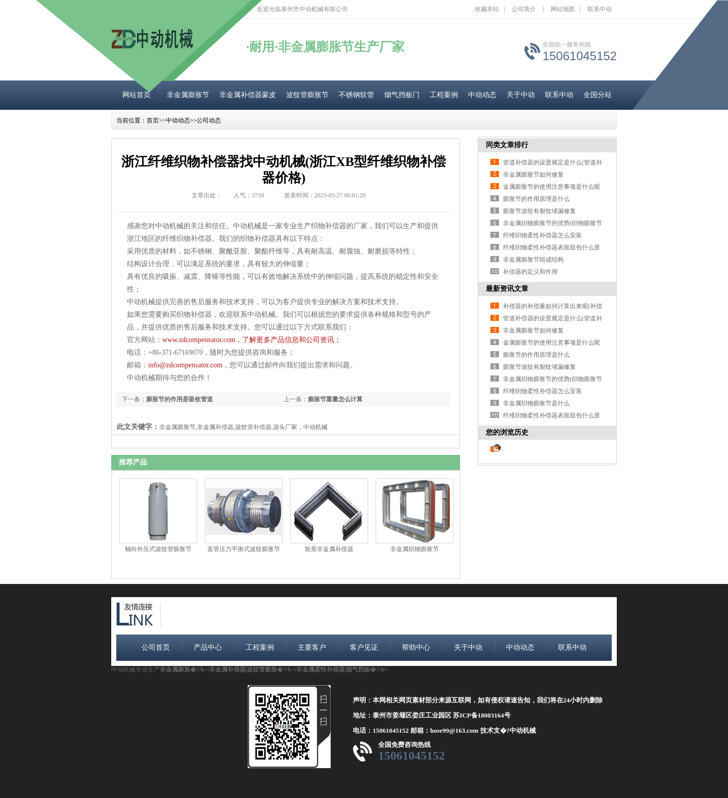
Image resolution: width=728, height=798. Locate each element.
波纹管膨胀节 (307, 95)
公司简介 (524, 9)
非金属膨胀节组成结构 (533, 259)
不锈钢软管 (356, 95)
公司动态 (209, 120)
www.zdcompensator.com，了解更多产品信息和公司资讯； (252, 340)
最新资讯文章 (507, 288)
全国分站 (597, 95)
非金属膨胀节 (188, 95)
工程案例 (444, 95)
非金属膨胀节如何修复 (533, 174)
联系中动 (599, 9)
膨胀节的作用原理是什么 (536, 198)
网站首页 (136, 95)
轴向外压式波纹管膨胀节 (158, 549)
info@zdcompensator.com (185, 365)
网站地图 (563, 9)
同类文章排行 (507, 145)
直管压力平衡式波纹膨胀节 (243, 549)
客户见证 (364, 647)
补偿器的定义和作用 (530, 271)
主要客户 (312, 647)
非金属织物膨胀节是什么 (536, 403)
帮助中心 (416, 647)
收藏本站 (487, 9)
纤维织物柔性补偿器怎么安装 (542, 235)
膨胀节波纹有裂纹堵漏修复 (539, 211)
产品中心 (208, 647)
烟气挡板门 (402, 95)
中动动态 (482, 95)
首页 (153, 120)
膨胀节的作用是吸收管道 (179, 399)
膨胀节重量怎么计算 (335, 399)
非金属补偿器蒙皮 (247, 95)
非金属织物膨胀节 (414, 549)
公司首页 (156, 647)
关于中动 (521, 95)
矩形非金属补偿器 (329, 549)
